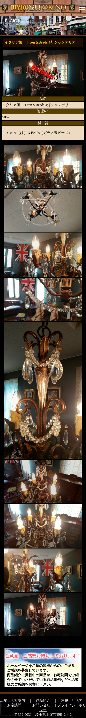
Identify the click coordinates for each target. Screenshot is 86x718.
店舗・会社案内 (12, 700)
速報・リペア (71, 700)
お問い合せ (41, 705)
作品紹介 (43, 700)
